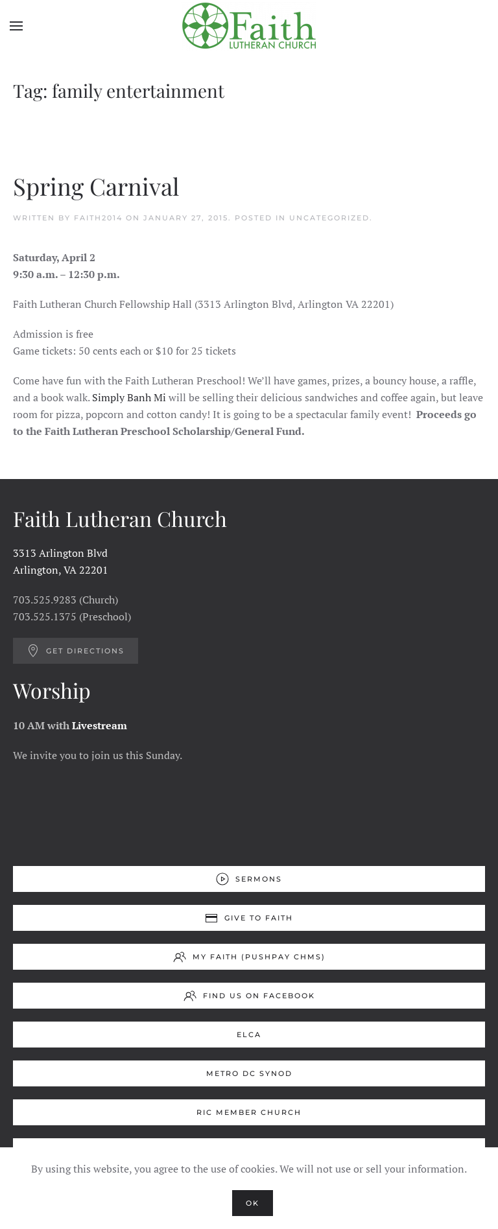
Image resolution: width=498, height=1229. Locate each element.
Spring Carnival (96, 186)
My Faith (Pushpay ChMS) (249, 956)
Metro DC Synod (249, 1073)
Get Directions (75, 650)
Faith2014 (98, 217)
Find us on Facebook (249, 995)
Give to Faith (249, 917)
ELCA (249, 1034)
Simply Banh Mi (129, 397)
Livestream (99, 725)
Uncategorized (329, 217)
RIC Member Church (249, 1112)
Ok (252, 1203)
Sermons (249, 878)
